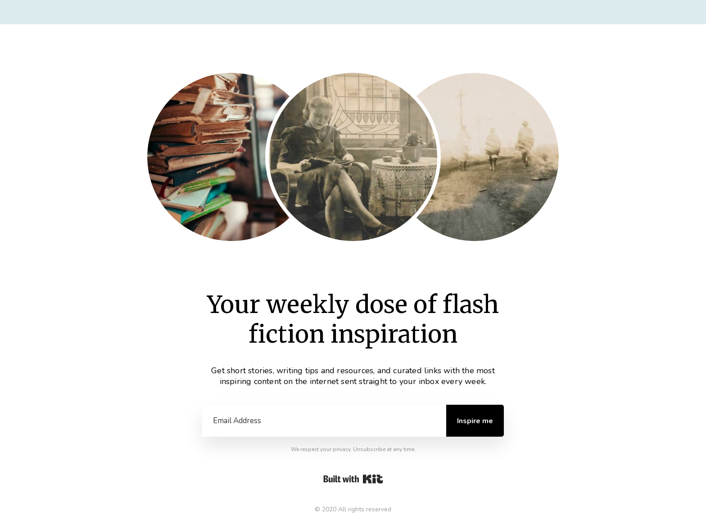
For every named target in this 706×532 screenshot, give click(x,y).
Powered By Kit (353, 479)
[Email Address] (324, 421)
